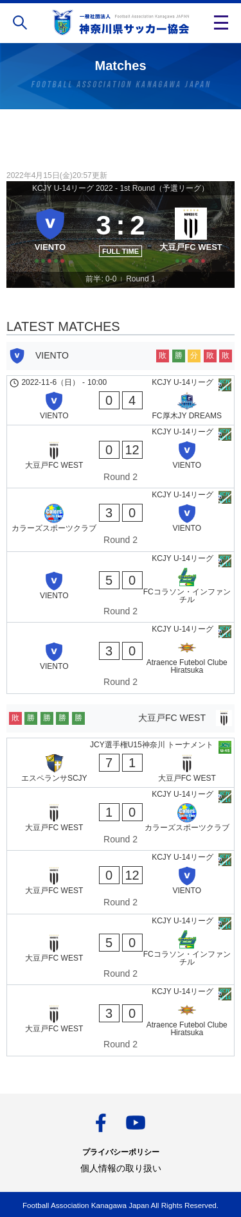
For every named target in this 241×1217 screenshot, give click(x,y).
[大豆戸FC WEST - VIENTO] (120, 456)
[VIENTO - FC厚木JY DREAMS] (120, 400)
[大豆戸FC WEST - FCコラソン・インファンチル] (120, 949)
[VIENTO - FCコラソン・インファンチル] (120, 587)
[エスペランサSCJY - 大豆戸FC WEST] (120, 762)
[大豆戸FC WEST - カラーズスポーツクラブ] (120, 819)
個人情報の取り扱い (120, 1168)
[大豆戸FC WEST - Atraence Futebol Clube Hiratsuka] (120, 1020)
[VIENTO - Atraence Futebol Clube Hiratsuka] (120, 658)
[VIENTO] (50, 233)
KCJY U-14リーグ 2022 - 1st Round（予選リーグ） (120, 188)
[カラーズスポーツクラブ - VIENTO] (120, 519)
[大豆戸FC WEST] (191, 233)
